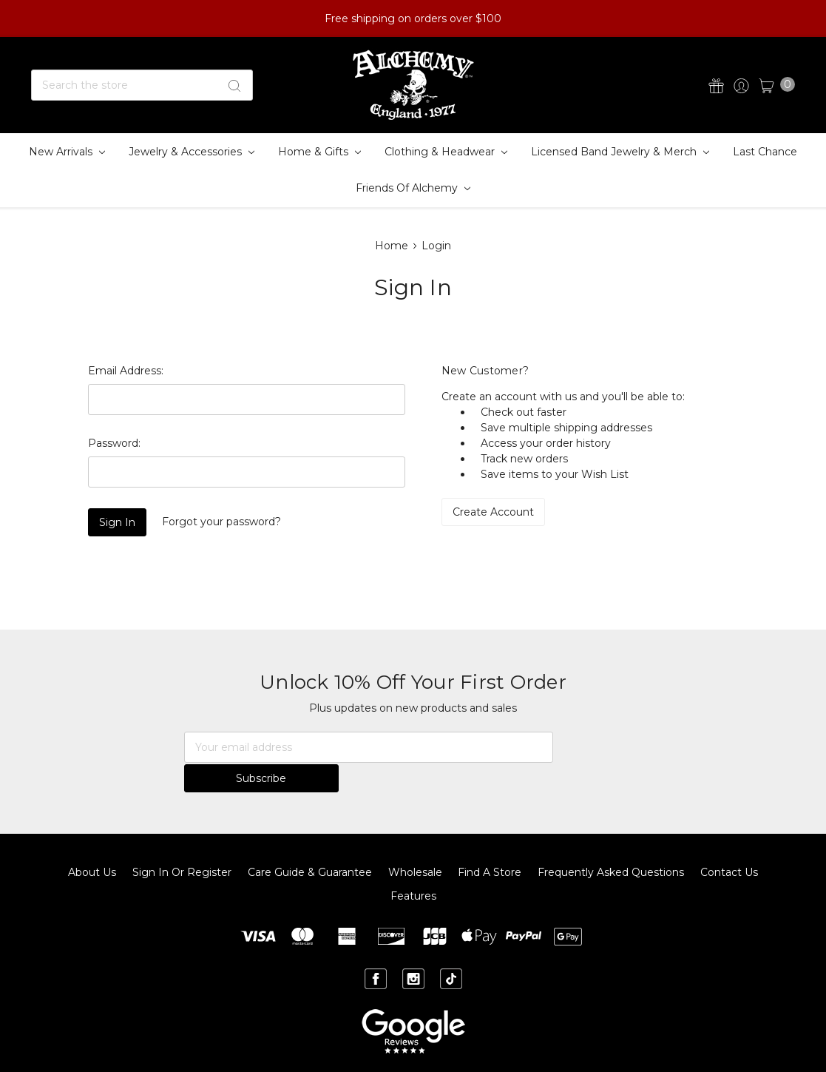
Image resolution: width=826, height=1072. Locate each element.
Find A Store (489, 842)
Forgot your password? (221, 521)
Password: (114, 443)
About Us (92, 842)
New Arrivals (67, 151)
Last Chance (765, 151)
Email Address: (125, 370)
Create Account (493, 512)
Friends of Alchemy (413, 188)
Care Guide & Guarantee (310, 842)
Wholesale (415, 842)
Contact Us (729, 842)
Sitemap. (413, 1048)
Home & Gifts (319, 151)
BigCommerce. (543, 1048)
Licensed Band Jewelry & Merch (620, 151)
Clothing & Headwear (446, 151)
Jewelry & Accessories (191, 151)
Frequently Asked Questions (611, 842)
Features (413, 866)
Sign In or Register (181, 842)
